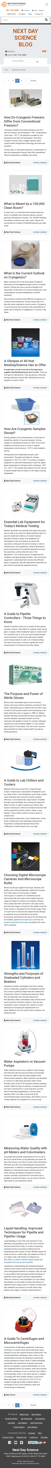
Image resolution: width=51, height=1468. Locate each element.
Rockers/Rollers (11, 1419)
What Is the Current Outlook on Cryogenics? (24, 275)
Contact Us (39, 14)
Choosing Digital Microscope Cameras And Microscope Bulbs (25, 879)
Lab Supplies (40, 1419)
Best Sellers (36, 1414)
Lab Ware (11, 1423)
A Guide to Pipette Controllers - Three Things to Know (25, 618)
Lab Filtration (32, 1427)
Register (41, 10)
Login (34, 10)
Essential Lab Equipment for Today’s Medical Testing (24, 524)
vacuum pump (36, 1099)
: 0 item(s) (25, 10)
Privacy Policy (8, 1437)
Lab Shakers (22, 1423)
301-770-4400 (12, 10)
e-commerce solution (32, 1463)
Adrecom (23, 1463)
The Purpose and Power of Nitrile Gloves (23, 696)
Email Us (10, 51)
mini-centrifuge (30, 1371)
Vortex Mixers (19, 1427)
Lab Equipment (26, 1419)
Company (22, 14)
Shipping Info (21, 1437)
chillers (14, 794)
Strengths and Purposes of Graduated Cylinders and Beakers (23, 978)
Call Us (15, 55)
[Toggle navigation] (47, 4)
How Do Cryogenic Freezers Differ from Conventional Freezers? (24, 121)
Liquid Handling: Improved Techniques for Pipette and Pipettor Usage (23, 1232)
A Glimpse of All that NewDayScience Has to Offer (25, 363)
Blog (30, 14)
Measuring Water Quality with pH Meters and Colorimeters (25, 1150)
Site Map (44, 1437)
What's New (11, 14)
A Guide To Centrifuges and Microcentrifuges (24, 1341)
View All (33, 81)
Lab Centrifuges (36, 1423)
